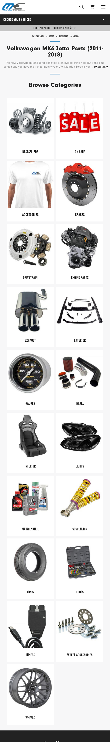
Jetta (51, 36)
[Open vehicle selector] (100, 19)
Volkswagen (38, 36)
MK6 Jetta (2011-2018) (69, 36)
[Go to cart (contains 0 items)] (92, 7)
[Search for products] (81, 7)
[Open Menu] (103, 7)
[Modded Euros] (14, 7)
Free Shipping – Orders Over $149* (55, 28)
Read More (101, 66)
